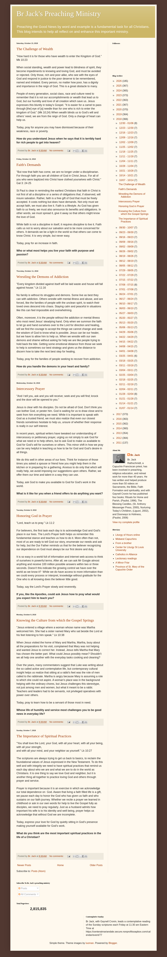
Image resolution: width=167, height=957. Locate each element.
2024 (119, 90)
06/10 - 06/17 (126, 303)
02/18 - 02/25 (126, 379)
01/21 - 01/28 (126, 398)
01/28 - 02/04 (126, 394)
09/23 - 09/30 (126, 232)
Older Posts (96, 865)
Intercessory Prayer (30, 389)
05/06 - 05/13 (126, 327)
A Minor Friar (122, 562)
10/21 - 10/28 (126, 170)
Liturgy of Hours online (127, 535)
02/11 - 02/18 (126, 384)
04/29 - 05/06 (126, 332)
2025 (119, 85)
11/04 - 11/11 (126, 161)
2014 (119, 428)
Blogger (113, 943)
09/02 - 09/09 (126, 246)
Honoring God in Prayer (34, 516)
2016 (119, 419)
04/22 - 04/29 (126, 337)
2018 (119, 119)
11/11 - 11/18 (126, 156)
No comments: (56, 150)
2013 (119, 433)
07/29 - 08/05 (126, 270)
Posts (22, 888)
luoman (90, 943)
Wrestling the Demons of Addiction (42, 277)
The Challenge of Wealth (34, 49)
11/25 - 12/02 (126, 147)
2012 (119, 438)
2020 (119, 109)
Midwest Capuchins (126, 539)
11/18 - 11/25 (126, 151)
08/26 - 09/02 (126, 251)
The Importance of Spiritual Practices (43, 736)
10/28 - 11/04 (126, 166)
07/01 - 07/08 (126, 289)
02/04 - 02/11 (126, 389)
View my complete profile (126, 522)
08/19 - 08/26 (126, 256)
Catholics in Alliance (126, 554)
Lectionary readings (126, 558)
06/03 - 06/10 (126, 308)
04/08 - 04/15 (126, 346)
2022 (119, 100)
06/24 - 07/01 (126, 294)
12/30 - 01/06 (126, 123)
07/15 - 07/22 (126, 280)
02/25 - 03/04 (126, 375)
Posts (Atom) (38, 871)
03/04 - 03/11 (126, 370)
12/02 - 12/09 (126, 142)
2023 (119, 95)
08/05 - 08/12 (126, 265)
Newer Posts (24, 865)
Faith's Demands (28, 165)
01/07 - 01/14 (126, 408)
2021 (119, 104)
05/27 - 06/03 (126, 313)
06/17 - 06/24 (126, 299)
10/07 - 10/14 (126, 180)
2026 (119, 81)
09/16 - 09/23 (126, 237)
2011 (119, 442)
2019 (119, 114)
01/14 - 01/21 (126, 403)
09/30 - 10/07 (126, 227)
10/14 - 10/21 (126, 175)
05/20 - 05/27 (126, 318)
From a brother (123, 543)
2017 (119, 414)
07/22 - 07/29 (126, 275)
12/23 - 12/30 (126, 128)
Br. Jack (135, 455)
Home (60, 865)
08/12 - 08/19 (126, 261)
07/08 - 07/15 (126, 284)
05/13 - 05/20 (126, 322)
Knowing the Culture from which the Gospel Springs (55, 620)
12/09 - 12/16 (126, 137)
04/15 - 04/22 (126, 341)
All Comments (27, 894)
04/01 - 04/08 (126, 351)
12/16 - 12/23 (126, 132)
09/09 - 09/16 (126, 242)
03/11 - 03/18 (126, 365)
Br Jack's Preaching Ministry (58, 14)
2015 (119, 423)
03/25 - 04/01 (126, 356)
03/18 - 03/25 (126, 360)
